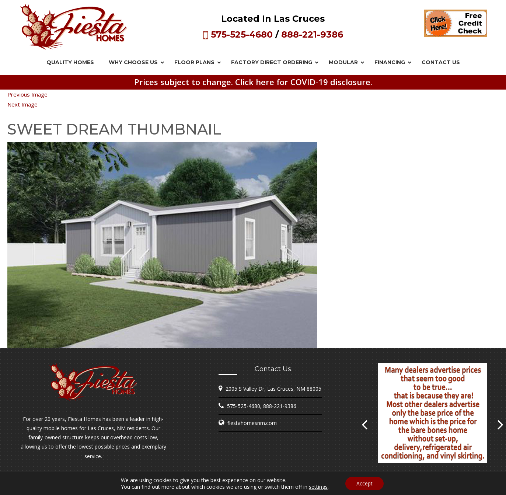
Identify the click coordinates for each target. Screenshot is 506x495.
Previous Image (27, 94)
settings (318, 487)
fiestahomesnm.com (252, 422)
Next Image (22, 104)
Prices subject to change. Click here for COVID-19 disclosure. (253, 81)
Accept (364, 483)
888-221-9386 (312, 34)
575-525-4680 (242, 34)
